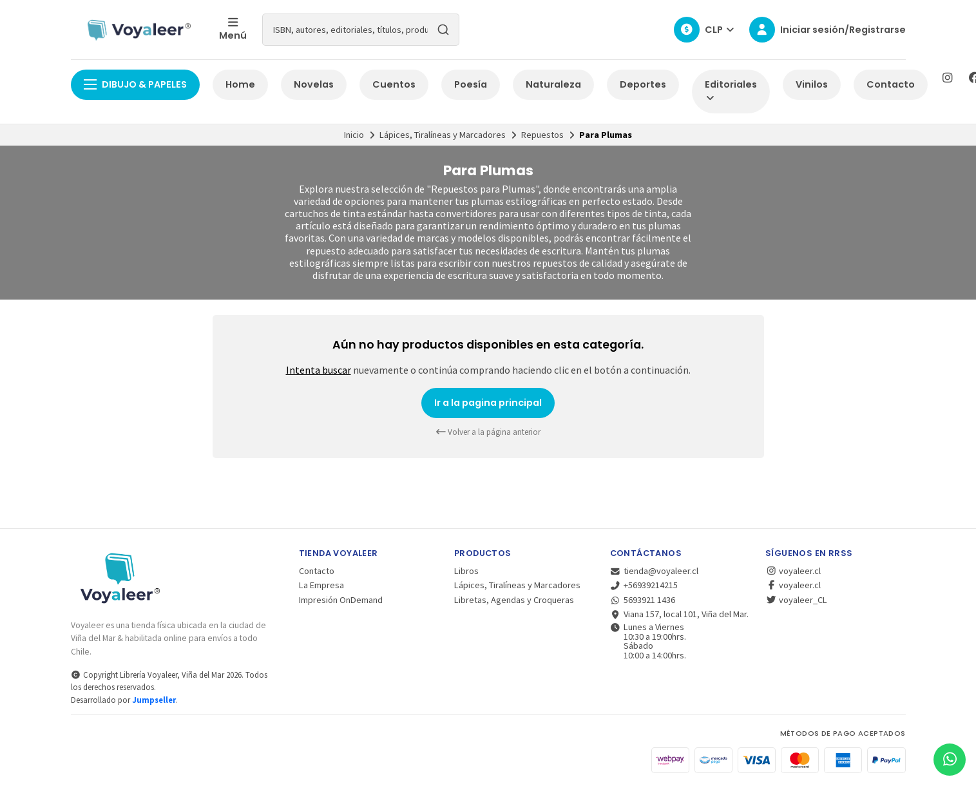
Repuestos (542, 134)
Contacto (890, 84)
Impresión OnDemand (341, 599)
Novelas (314, 84)
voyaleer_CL (796, 599)
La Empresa (321, 585)
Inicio (354, 134)
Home (240, 84)
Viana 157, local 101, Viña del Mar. (679, 613)
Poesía (470, 84)
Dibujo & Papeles (135, 84)
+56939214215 (644, 585)
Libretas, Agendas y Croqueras (514, 599)
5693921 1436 (643, 599)
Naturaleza (553, 84)
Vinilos (812, 84)
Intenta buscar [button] (318, 369)
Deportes (643, 84)
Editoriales (731, 90)
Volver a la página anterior (488, 432)
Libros (466, 570)
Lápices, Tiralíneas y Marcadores (442, 134)
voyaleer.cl (793, 570)
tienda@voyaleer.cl (654, 570)
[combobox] (360, 30)
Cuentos (394, 84)
